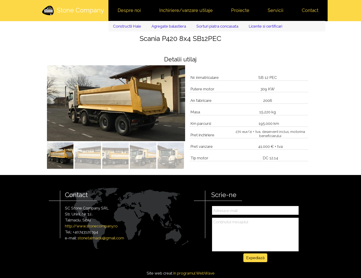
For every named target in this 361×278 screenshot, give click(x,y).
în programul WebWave (194, 273)
